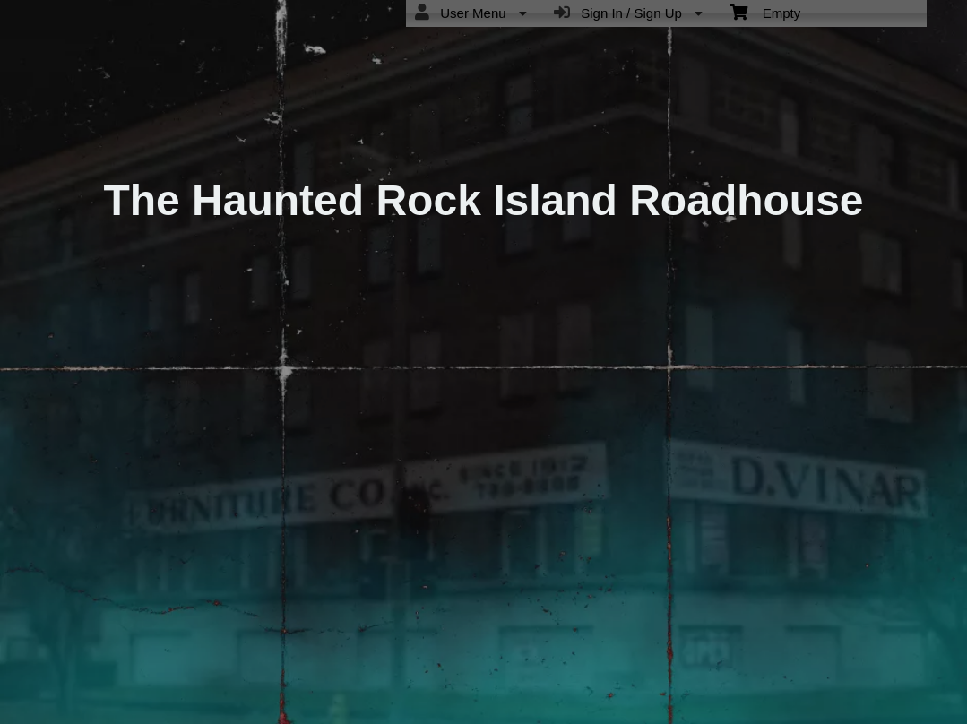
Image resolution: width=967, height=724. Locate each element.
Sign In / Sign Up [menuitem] (628, 12)
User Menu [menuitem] (471, 12)
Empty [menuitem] (765, 12)
